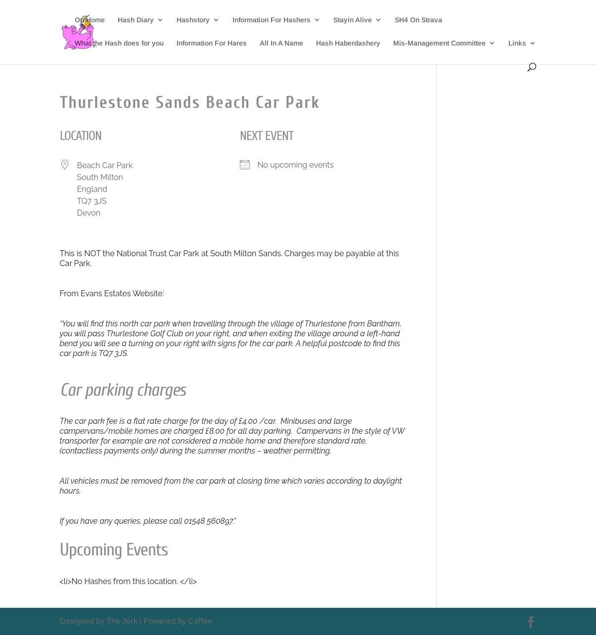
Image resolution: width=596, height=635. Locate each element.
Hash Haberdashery (348, 43)
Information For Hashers (271, 20)
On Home (90, 20)
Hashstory (193, 20)
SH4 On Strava (418, 20)
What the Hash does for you (119, 43)
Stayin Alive (352, 20)
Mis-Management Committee (439, 43)
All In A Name (281, 43)
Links (517, 43)
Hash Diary (136, 20)
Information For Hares (212, 43)
